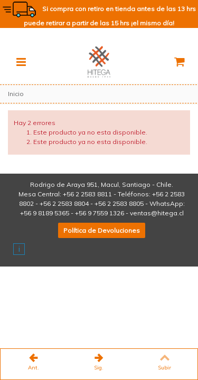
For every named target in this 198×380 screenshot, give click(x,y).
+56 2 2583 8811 (87, 194)
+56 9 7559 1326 (99, 213)
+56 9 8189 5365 (44, 213)
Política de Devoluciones (101, 230)
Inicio (16, 94)
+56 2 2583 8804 (64, 203)
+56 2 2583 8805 (119, 203)
